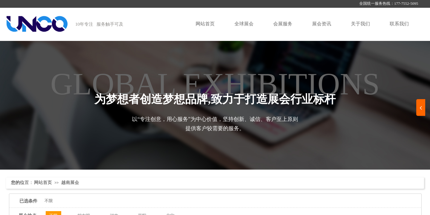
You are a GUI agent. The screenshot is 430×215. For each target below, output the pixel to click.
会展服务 (282, 23)
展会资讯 (321, 23)
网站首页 (205, 23)
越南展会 (70, 182)
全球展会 (244, 23)
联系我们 (399, 23)
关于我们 (360, 23)
